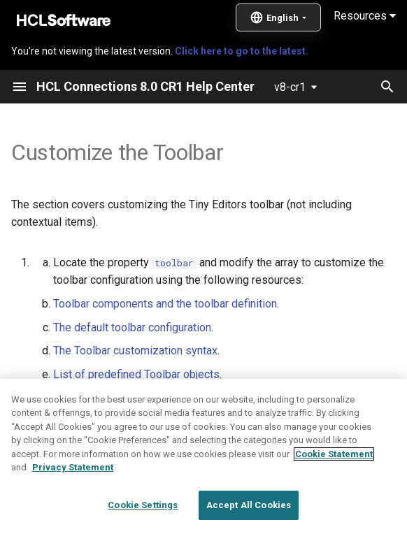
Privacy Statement (72, 500)
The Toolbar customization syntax (135, 350)
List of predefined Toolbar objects (136, 374)
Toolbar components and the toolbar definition (165, 303)
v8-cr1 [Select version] (290, 87)
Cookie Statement (334, 487)
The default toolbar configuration (132, 327)
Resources (365, 15)
